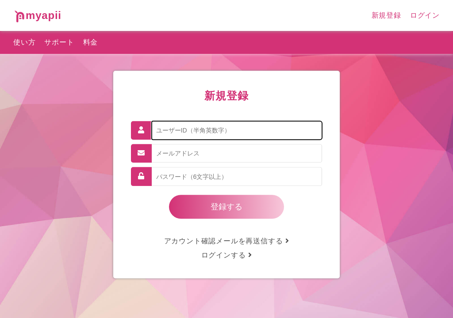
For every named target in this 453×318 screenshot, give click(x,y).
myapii (37, 15)
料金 (90, 42)
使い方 (24, 42)
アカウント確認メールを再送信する (226, 241)
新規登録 (386, 15)
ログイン (425, 15)
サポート (59, 42)
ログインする (226, 255)
